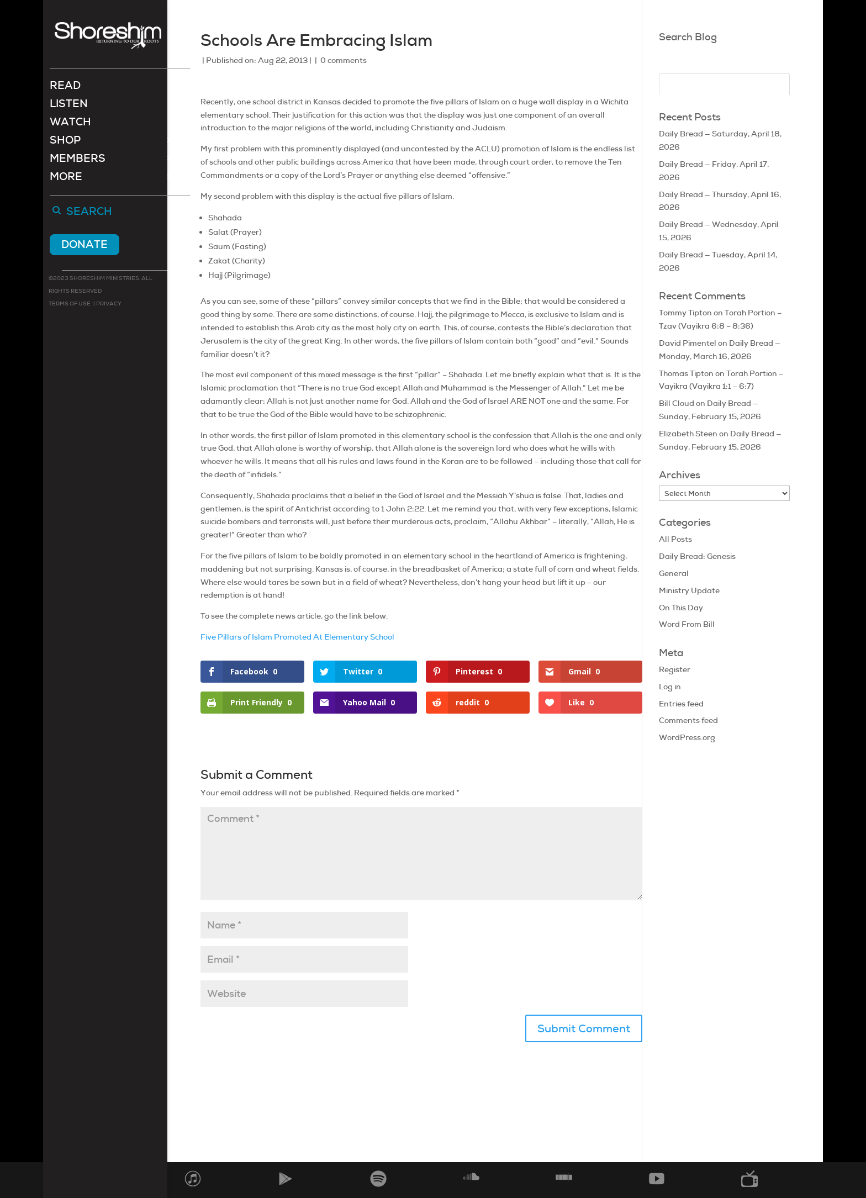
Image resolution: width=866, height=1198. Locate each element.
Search (89, 213)
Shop (65, 143)
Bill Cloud (676, 403)
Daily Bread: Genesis (697, 556)
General (674, 573)
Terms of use (70, 304)
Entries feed (681, 704)
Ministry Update (689, 590)
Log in (670, 687)
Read (65, 88)
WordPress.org (687, 737)
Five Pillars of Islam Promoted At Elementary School (297, 637)
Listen (69, 106)
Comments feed (688, 720)
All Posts (675, 539)
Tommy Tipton (685, 313)
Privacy (108, 304)
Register (674, 669)
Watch (70, 124)
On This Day (681, 608)
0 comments (343, 60)
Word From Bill (687, 624)
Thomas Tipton (686, 373)
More (66, 179)
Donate (84, 245)
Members (77, 161)
